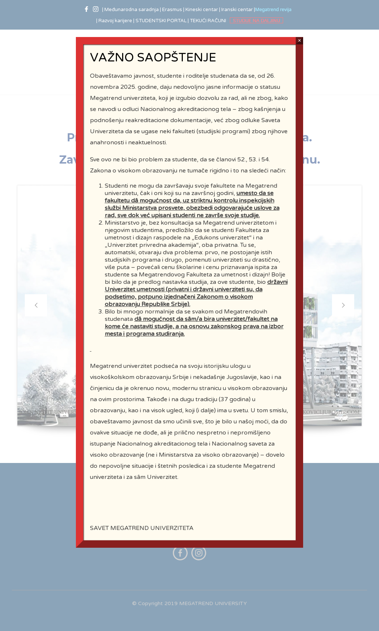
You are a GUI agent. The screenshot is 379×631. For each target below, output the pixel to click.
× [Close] (299, 40)
